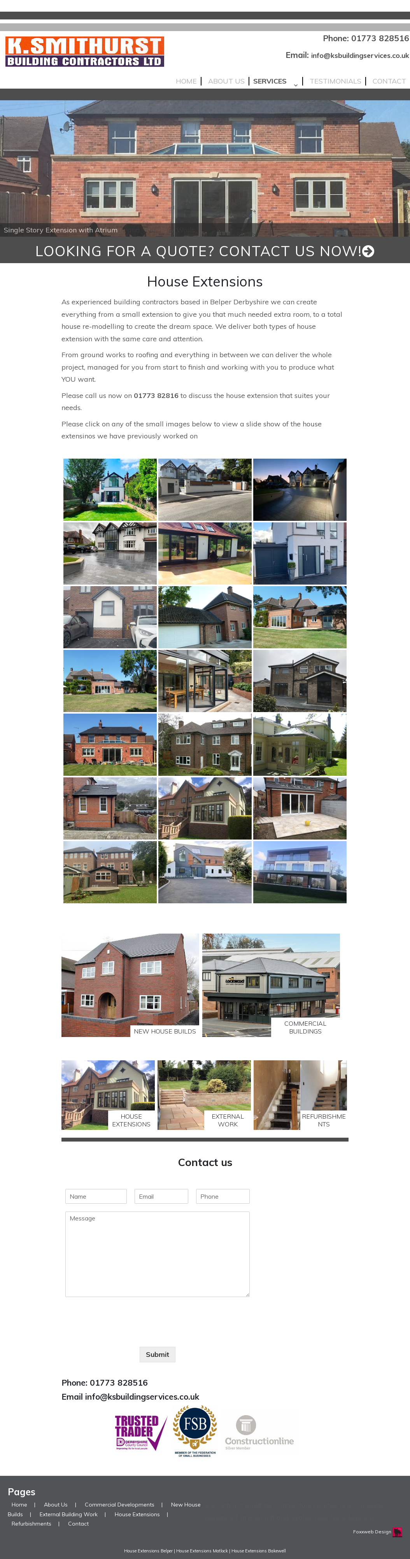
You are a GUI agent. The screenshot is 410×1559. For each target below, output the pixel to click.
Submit (157, 1354)
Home (186, 81)
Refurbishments (31, 1523)
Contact (389, 81)
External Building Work (69, 1514)
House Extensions (137, 1514)
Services (270, 81)
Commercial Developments (119, 1504)
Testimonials (335, 81)
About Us (226, 81)
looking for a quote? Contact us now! (205, 251)
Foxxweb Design (372, 1532)
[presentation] (124, 1334)
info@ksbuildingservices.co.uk (360, 55)
